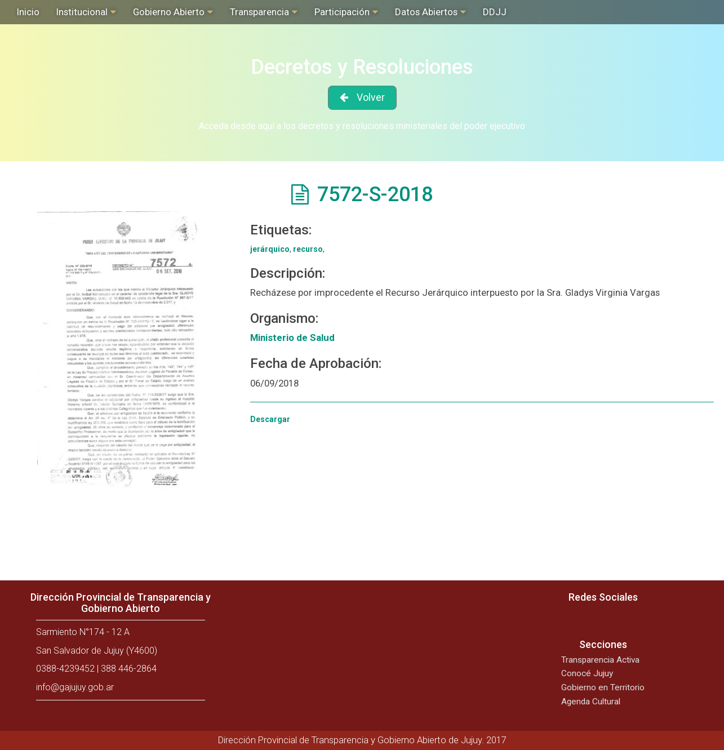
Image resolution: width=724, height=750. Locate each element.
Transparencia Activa (600, 660)
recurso (308, 249)
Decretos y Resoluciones (362, 67)
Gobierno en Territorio (603, 687)
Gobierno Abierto (169, 11)
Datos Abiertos (426, 11)
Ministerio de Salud (292, 337)
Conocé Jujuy (587, 673)
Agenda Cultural (590, 701)
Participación (342, 11)
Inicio (28, 11)
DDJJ (495, 11)
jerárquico (270, 249)
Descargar (270, 419)
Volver (371, 97)
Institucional (82, 11)
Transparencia (259, 11)
